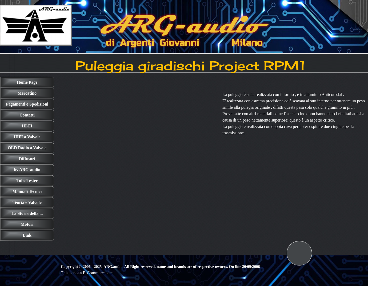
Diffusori (27, 158)
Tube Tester (27, 180)
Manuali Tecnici (27, 191)
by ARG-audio (27, 169)
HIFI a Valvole (27, 137)
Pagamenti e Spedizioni (27, 104)
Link (27, 235)
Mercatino (27, 93)
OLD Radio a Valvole (27, 148)
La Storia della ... (27, 213)
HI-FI (27, 126)
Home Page (27, 82)
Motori (27, 224)
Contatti (27, 115)
